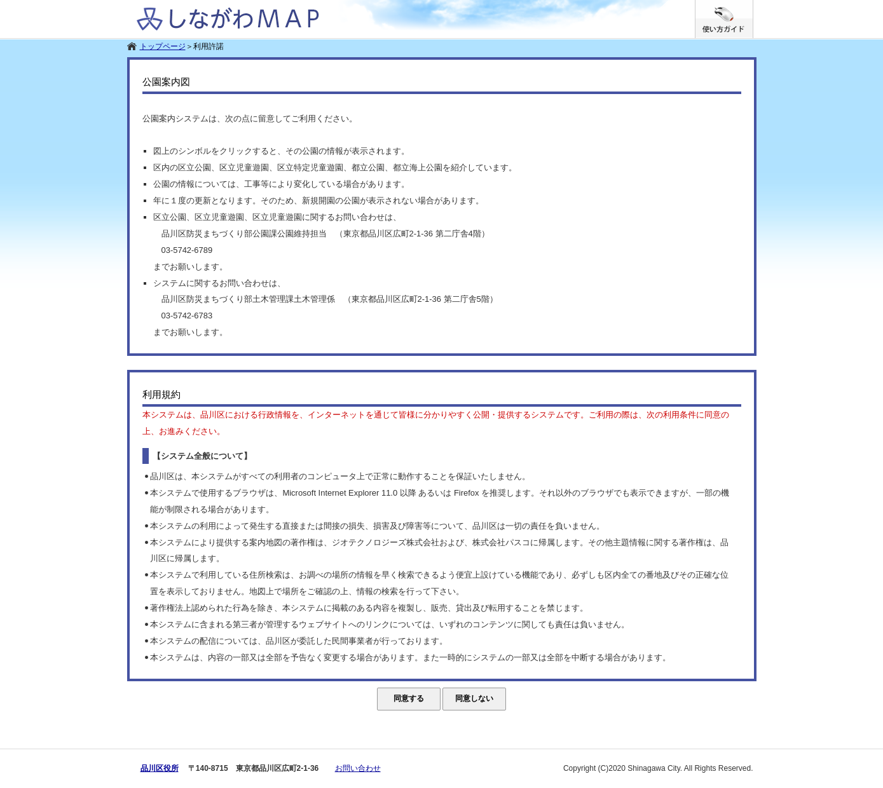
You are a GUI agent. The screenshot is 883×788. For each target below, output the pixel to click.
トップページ (163, 46)
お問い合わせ (358, 768)
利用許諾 (208, 46)
